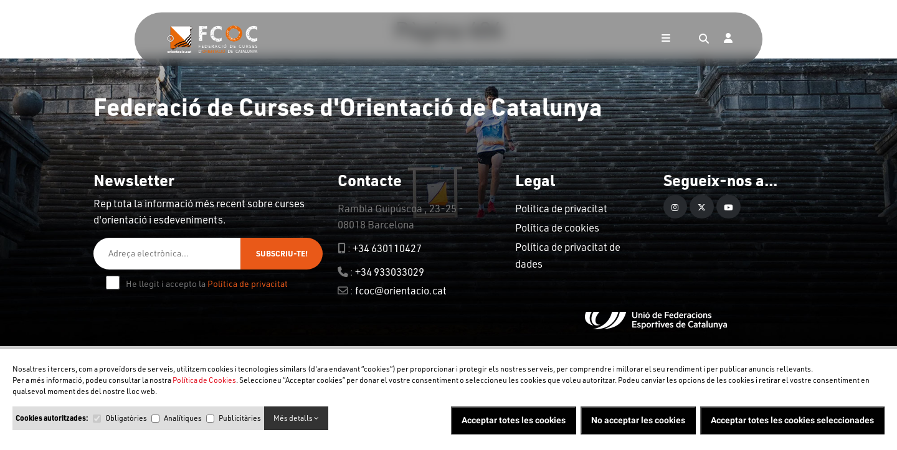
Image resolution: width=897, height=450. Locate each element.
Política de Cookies (204, 380)
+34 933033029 (389, 271)
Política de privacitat (247, 283)
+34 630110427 (387, 248)
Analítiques (183, 418)
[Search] (704, 39)
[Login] (728, 39)
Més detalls (296, 418)
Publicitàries (240, 418)
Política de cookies (557, 227)
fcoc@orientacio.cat (401, 290)
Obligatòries (126, 418)
